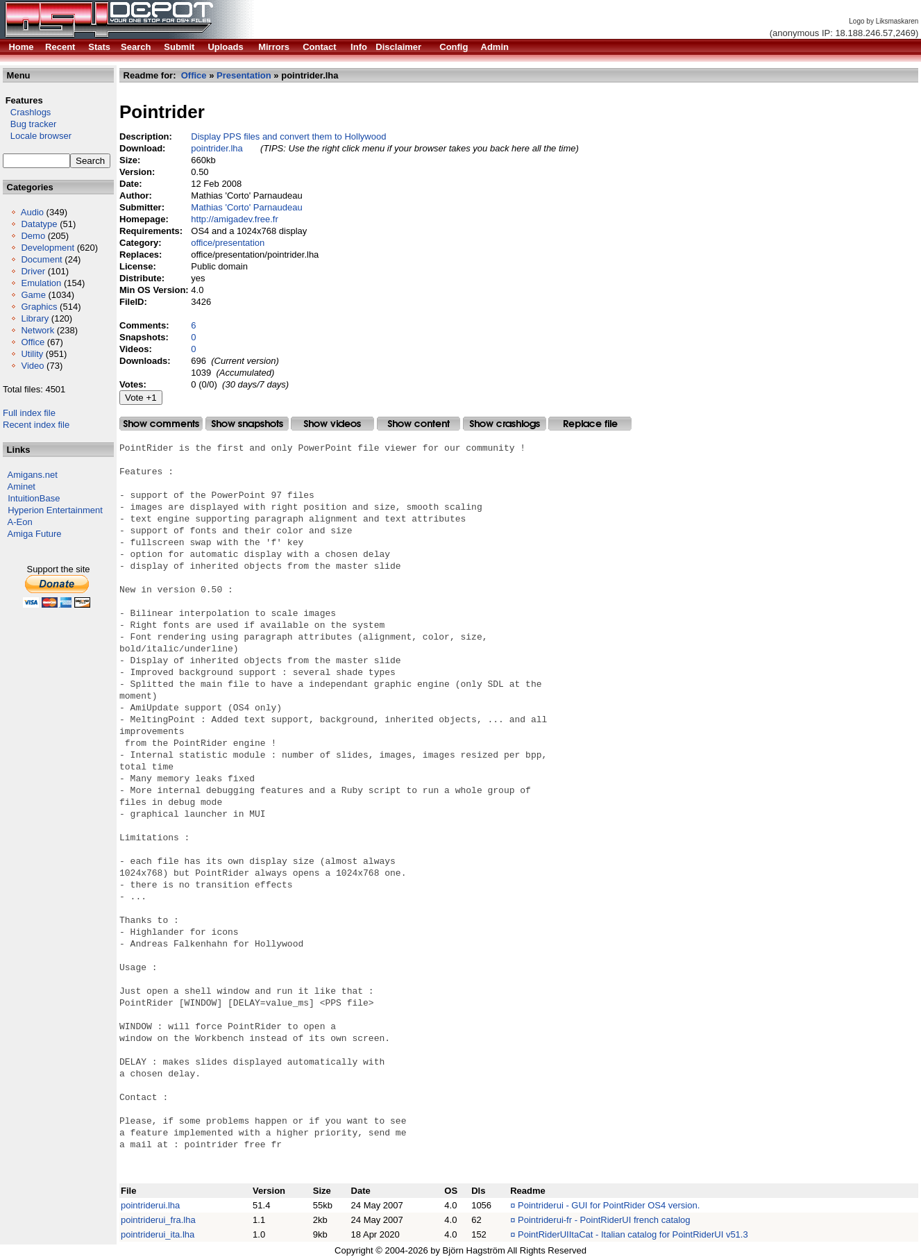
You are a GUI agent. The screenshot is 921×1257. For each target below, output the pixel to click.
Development (47, 247)
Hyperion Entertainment (55, 510)
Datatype (39, 224)
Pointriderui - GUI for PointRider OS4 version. (609, 1205)
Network (37, 330)
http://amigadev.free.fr (234, 219)
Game (33, 295)
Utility (32, 354)
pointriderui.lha (150, 1205)
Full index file (29, 413)
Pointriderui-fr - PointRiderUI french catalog (604, 1220)
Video (32, 365)
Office (32, 342)
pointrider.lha (216, 148)
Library (35, 318)
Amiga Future (35, 533)
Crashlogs (27, 112)
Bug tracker (29, 124)
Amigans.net (33, 474)
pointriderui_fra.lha (158, 1220)
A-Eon (20, 522)
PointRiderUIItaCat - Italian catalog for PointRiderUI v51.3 (633, 1234)
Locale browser (37, 136)
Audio (32, 212)
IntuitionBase (34, 498)
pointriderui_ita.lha (157, 1234)
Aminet (21, 486)
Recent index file (36, 424)
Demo (33, 236)
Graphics (39, 306)
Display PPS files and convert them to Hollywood (288, 136)
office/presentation (227, 243)
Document (41, 259)
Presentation (244, 75)
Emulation (41, 283)
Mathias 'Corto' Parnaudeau (246, 207)
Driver (33, 271)
